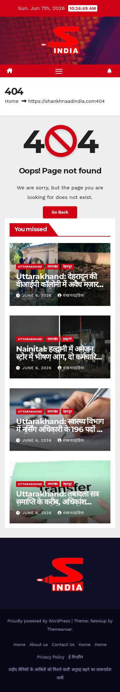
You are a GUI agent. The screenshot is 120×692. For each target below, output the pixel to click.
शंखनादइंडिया (71, 295)
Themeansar (59, 629)
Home (12, 101)
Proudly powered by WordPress (39, 621)
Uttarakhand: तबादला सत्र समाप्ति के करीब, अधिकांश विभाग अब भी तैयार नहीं (57, 501)
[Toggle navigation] (59, 70)
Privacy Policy (50, 657)
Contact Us (63, 644)
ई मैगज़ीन (75, 657)
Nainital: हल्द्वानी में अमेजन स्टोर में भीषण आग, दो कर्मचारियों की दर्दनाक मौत (59, 356)
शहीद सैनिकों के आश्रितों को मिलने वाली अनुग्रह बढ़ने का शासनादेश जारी (60, 673)
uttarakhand (30, 266)
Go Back (60, 212)
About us (38, 644)
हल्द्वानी (67, 339)
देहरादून (67, 266)
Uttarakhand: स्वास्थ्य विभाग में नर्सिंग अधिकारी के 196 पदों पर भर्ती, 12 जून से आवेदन (60, 429)
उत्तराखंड (52, 266)
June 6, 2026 (37, 295)
